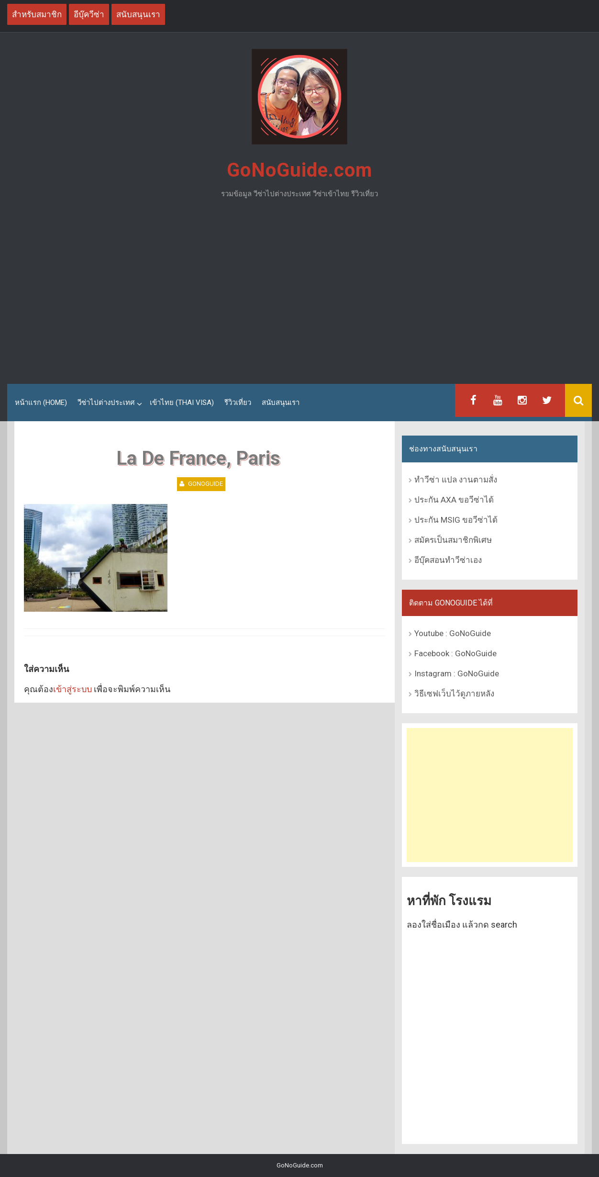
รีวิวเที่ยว (237, 402)
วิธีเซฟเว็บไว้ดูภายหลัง (454, 693)
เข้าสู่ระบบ (72, 689)
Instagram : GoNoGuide (456, 673)
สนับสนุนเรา (281, 402)
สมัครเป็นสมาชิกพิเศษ (453, 540)
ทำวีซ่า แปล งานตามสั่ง (455, 479)
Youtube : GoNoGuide (452, 633)
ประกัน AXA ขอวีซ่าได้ (454, 499)
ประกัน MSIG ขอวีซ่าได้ (456, 520)
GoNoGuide (205, 483)
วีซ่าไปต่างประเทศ (106, 402)
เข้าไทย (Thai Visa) (182, 402)
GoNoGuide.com (299, 170)
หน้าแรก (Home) (41, 402)
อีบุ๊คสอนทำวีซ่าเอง (448, 560)
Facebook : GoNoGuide (455, 653)
